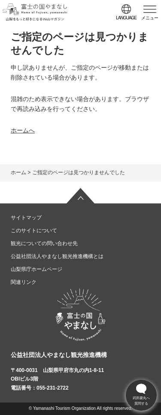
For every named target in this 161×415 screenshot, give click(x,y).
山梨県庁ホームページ (36, 269)
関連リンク (23, 282)
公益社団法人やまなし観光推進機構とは (57, 256)
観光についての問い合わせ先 (44, 243)
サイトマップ (26, 217)
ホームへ (23, 130)
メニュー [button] (149, 17)
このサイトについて (34, 230)
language (126, 17)
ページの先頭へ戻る (81, 196)
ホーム (18, 172)
